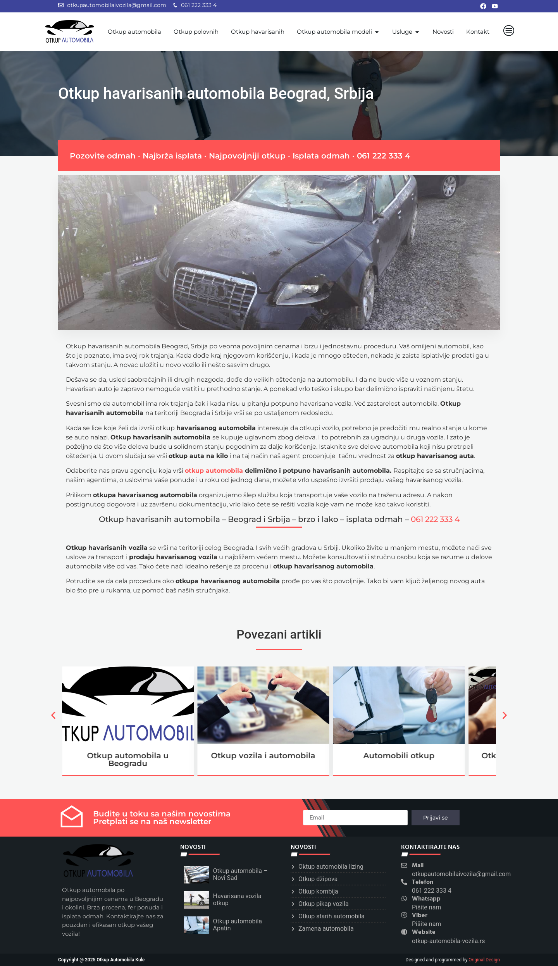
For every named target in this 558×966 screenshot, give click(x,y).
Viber (419, 916)
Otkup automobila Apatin (237, 925)
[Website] (404, 932)
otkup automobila (214, 470)
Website (424, 932)
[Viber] (404, 915)
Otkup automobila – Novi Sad (240, 874)
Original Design (484, 960)
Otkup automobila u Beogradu (128, 759)
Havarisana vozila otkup (237, 899)
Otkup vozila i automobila (263, 755)
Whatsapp (426, 899)
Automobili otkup (399, 755)
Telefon (422, 882)
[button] (53, 715)
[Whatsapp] (404, 898)
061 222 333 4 (383, 155)
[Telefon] (404, 882)
